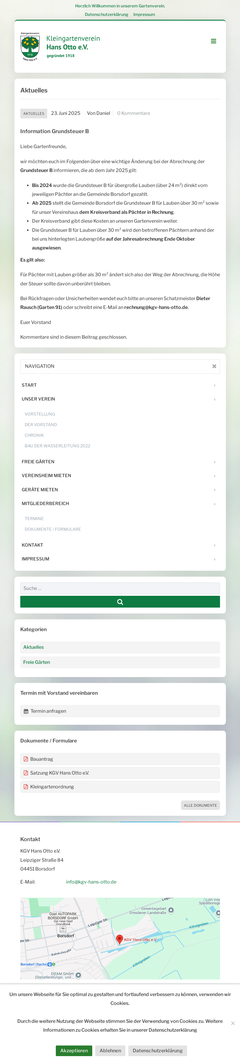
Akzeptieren (74, 1050)
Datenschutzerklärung (106, 14)
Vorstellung (40, 413)
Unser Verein (38, 399)
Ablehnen (110, 1050)
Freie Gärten (38, 461)
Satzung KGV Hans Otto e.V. (56, 773)
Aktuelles (33, 113)
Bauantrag (38, 759)
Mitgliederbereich (45, 503)
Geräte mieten (40, 489)
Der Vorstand (41, 424)
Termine (34, 518)
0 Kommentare (133, 113)
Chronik (34, 435)
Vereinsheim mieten (46, 475)
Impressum (144, 14)
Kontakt (32, 545)
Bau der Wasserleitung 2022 (57, 445)
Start (29, 385)
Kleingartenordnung (49, 787)
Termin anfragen (45, 711)
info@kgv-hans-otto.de (91, 882)
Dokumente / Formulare (53, 529)
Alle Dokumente (200, 805)
